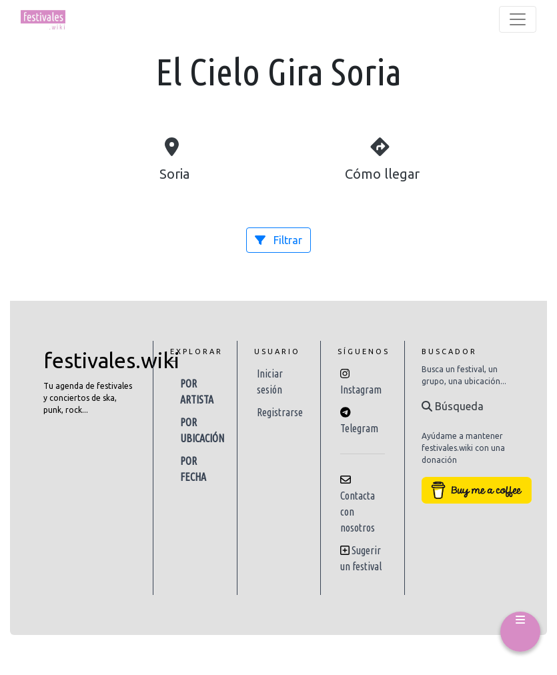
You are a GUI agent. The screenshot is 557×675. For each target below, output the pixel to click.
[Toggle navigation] (517, 19)
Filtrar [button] (278, 240)
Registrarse (280, 412)
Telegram (359, 428)
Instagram (361, 390)
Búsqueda (453, 406)
